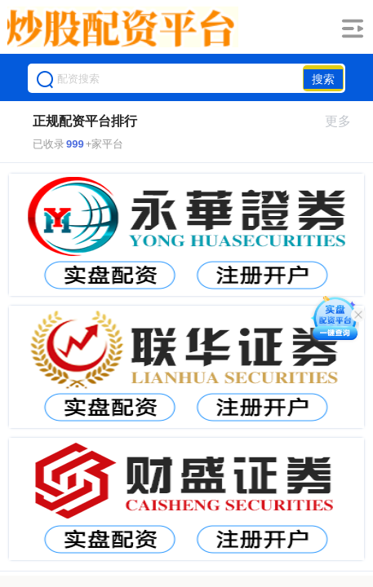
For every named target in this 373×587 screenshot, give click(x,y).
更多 (345, 121)
